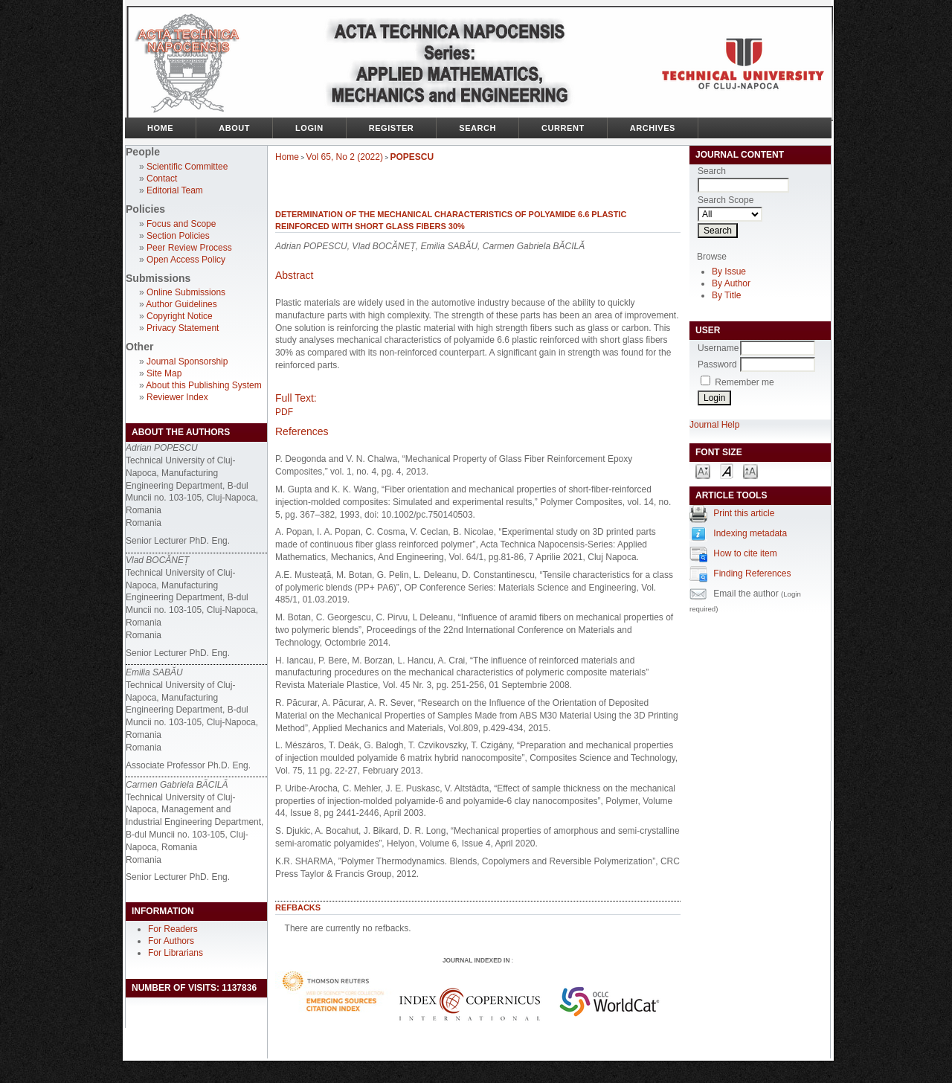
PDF (284, 412)
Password (717, 364)
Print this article (743, 513)
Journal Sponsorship (187, 361)
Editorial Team (175, 190)
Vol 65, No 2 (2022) (344, 157)
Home (160, 127)
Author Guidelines (181, 304)
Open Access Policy (186, 259)
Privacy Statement (183, 328)
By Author (731, 283)
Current (563, 127)
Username (718, 348)
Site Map (164, 373)
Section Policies (178, 236)
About (234, 127)
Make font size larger (750, 470)
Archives (652, 127)
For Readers (173, 929)
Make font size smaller (702, 470)
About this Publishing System (203, 385)
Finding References (752, 573)
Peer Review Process (189, 247)
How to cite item (744, 553)
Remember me (744, 382)
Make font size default (726, 470)
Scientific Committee (187, 166)
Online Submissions (186, 292)
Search (477, 127)
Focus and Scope (181, 224)
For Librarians (175, 953)
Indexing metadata (750, 533)
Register (391, 127)
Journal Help (714, 425)
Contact (162, 178)
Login (309, 127)
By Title (726, 295)
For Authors (171, 941)
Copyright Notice (180, 316)
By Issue (729, 271)
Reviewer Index (177, 397)
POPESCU (412, 157)
